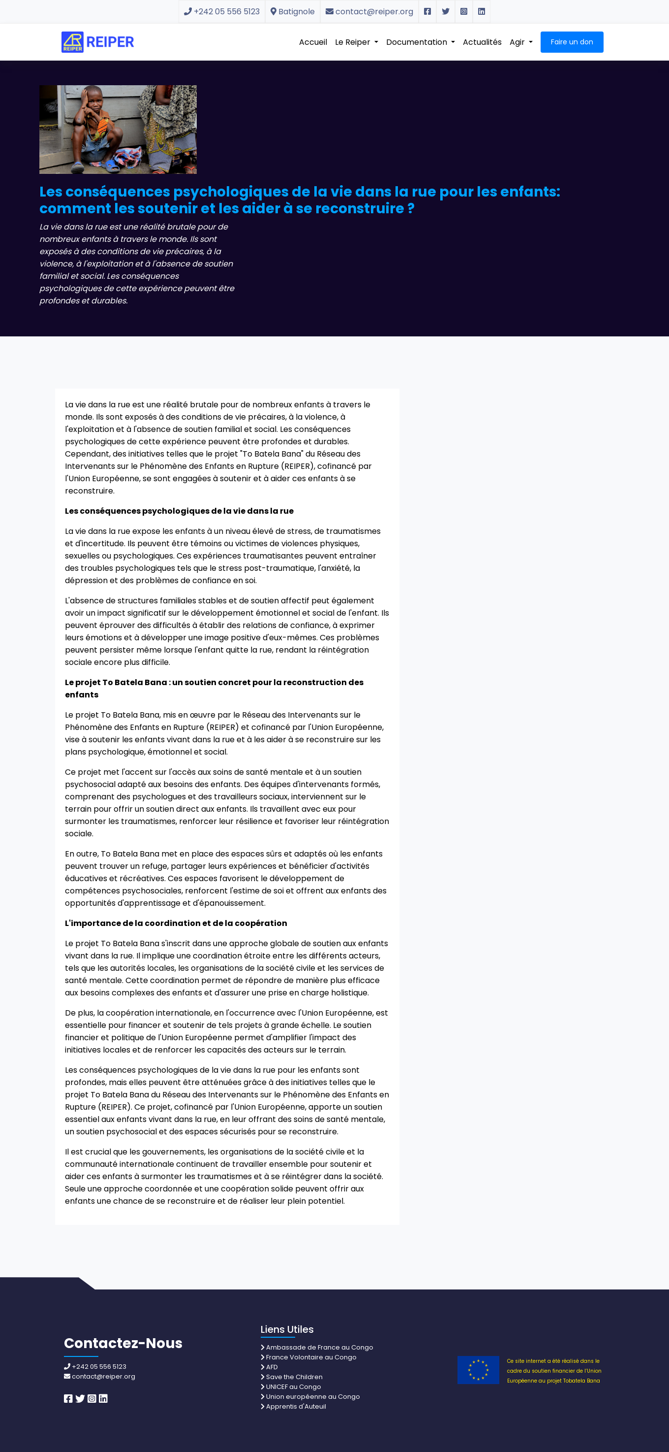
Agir (518, 42)
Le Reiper (353, 42)
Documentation (417, 42)
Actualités (482, 42)
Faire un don (572, 42)
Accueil (313, 42)
